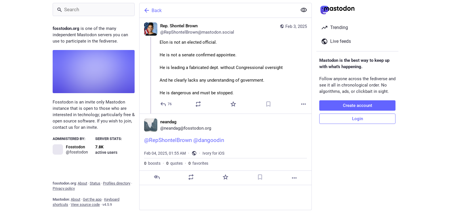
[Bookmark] (268, 104)
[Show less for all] (304, 10)
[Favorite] (233, 104)
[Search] (94, 9)
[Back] (217, 10)
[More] (303, 104)
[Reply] (166, 104)
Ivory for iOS (213, 153)
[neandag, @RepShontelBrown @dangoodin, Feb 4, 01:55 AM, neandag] (225, 149)
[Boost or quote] (198, 104)
